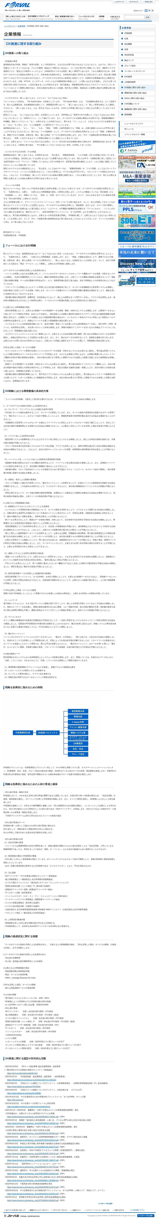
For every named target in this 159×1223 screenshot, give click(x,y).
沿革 (126, 49)
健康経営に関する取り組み (135, 109)
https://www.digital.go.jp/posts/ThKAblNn (24, 1087)
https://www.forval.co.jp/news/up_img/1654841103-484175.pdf (33, 1147)
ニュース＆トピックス (133, 124)
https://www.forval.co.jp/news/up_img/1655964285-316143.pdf (33, 1154)
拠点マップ (129, 60)
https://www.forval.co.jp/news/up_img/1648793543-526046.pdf (33, 1123)
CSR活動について (131, 104)
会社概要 (128, 44)
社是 (126, 39)
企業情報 (21, 26)
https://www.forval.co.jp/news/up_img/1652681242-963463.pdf (33, 1133)
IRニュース (129, 129)
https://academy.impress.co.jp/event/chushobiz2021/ (28, 1107)
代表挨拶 (128, 33)
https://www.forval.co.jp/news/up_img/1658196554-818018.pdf (33, 1174)
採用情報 (128, 115)
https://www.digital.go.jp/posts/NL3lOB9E (24, 1093)
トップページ (9, 26)
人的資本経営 (130, 82)
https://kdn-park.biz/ (15, 1100)
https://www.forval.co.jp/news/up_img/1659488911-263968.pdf (33, 1180)
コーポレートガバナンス (134, 71)
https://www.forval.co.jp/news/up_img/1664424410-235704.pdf (33, 1194)
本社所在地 (129, 55)
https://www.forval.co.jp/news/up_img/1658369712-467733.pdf (33, 1167)
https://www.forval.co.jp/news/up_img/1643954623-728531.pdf (33, 1117)
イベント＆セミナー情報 (134, 134)
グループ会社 (130, 66)
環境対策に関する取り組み (135, 93)
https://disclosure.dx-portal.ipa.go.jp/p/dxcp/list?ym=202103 (31, 1080)
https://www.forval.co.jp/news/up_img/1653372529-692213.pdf (33, 1140)
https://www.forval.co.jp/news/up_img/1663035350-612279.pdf (33, 1187)
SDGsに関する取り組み (134, 98)
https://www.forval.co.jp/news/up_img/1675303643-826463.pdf (33, 1200)
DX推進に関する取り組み (135, 87)
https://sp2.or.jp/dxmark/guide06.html (22, 1073)
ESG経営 (128, 77)
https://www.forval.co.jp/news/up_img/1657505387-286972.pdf (33, 1160)
